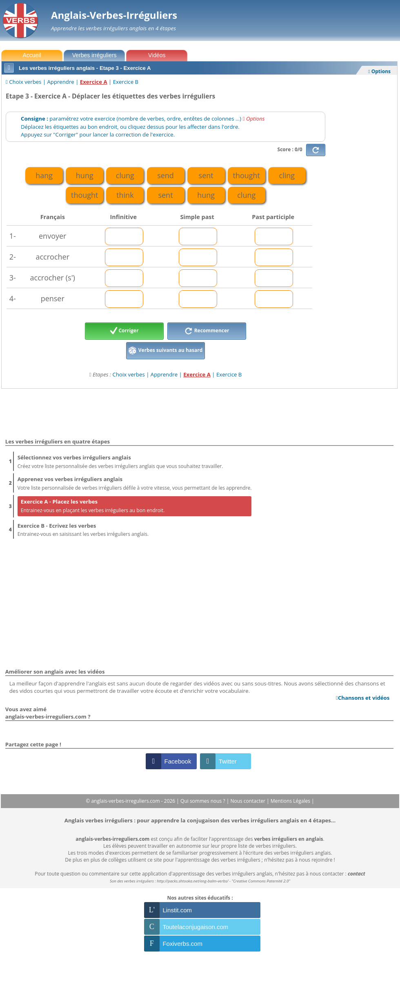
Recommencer (206, 331)
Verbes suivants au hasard (166, 351)
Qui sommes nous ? (203, 800)
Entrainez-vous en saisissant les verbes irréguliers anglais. (135, 529)
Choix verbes (25, 81)
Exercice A (93, 81)
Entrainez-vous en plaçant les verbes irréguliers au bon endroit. (135, 505)
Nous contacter (248, 800)
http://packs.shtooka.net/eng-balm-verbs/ (192, 881)
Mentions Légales (291, 800)
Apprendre (60, 81)
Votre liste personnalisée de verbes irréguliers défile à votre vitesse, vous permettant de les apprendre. (135, 483)
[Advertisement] (362, 214)
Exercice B (125, 81)
